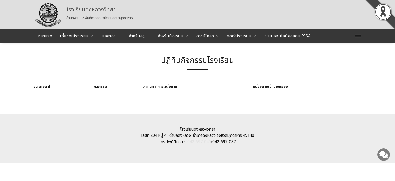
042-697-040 (199, 142)
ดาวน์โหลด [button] (205, 36)
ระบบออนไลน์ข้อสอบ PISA (288, 36)
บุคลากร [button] (109, 36)
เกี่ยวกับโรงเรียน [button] (74, 36)
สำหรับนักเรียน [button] (171, 36)
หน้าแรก (45, 36)
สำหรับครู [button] (137, 36)
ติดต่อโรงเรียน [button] (239, 36)
